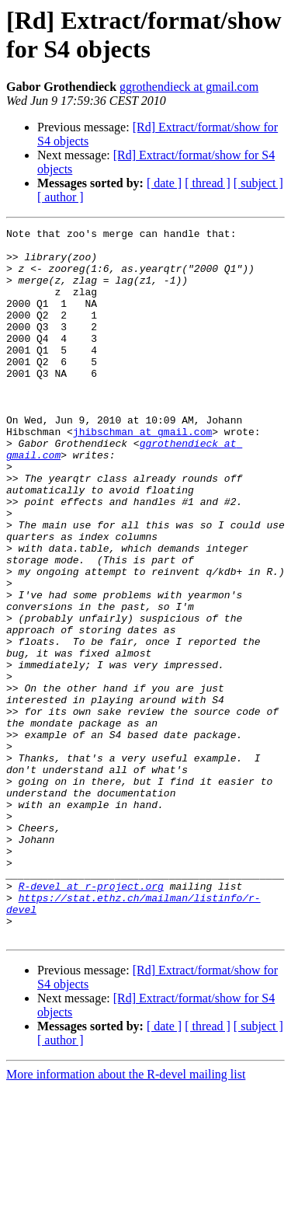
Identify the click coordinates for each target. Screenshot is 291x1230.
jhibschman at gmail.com (142, 473)
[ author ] (60, 197)
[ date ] (164, 183)
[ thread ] (207, 183)
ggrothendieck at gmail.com (189, 86)
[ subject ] (258, 183)
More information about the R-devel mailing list (125, 1216)
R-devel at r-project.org (91, 1019)
